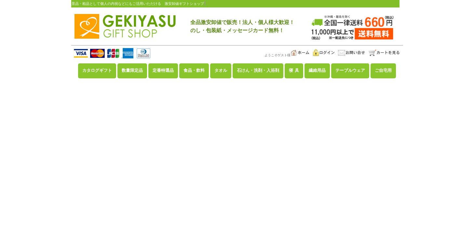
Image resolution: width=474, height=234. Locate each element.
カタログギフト (97, 70)
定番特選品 (163, 70)
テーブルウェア (350, 70)
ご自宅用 (383, 70)
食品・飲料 (194, 70)
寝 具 (294, 70)
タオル (220, 70)
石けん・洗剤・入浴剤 (258, 70)
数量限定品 (132, 70)
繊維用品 (317, 70)
